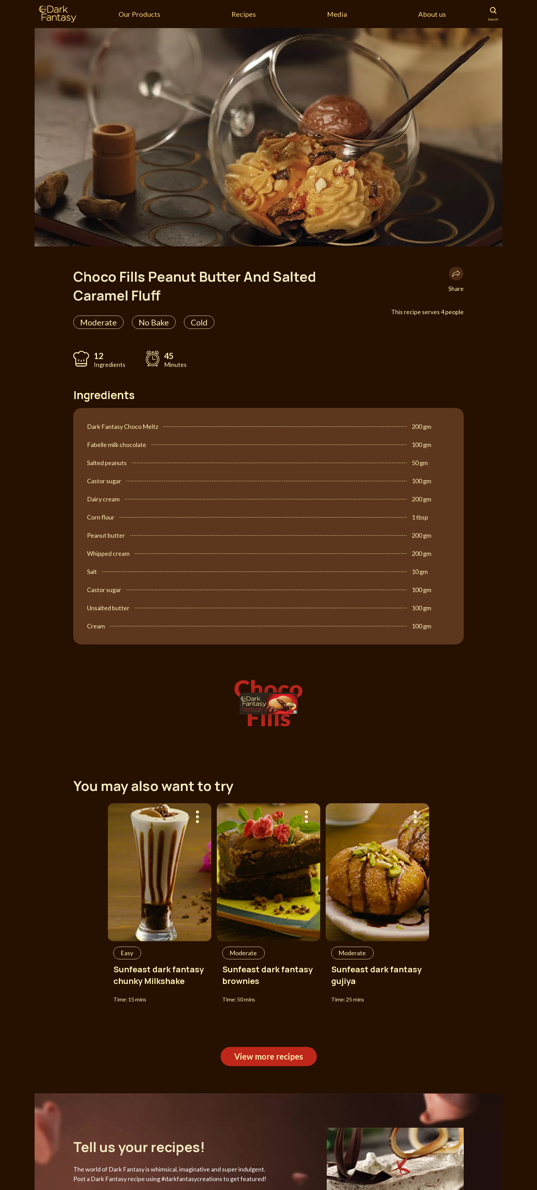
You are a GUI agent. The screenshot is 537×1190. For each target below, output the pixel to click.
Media (337, 14)
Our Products (139, 14)
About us (432, 14)
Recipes (244, 14)
